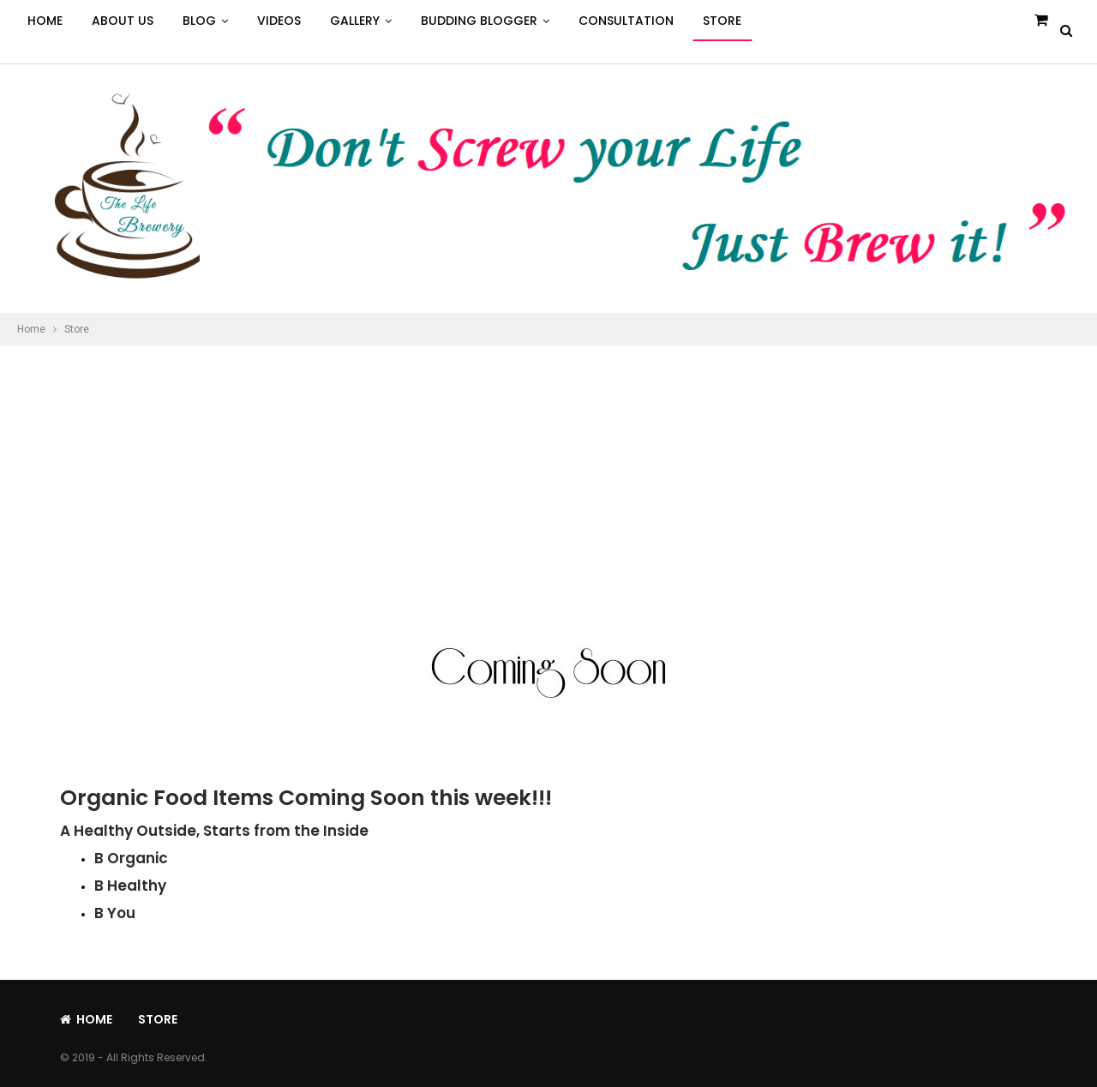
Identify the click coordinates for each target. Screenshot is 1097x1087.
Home (45, 20)
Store (722, 20)
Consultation (626, 20)
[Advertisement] (548, 474)
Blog (199, 20)
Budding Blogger (479, 20)
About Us (122, 20)
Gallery (355, 20)
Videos (279, 20)
